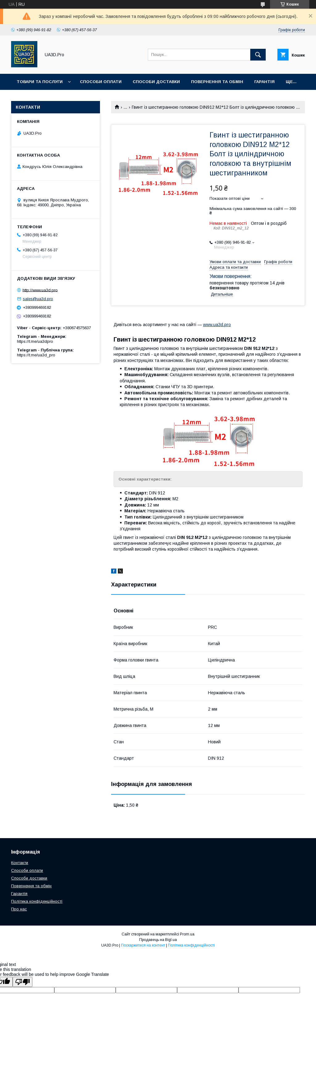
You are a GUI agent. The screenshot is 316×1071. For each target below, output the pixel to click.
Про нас (19, 909)
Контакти (19, 862)
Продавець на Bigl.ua (158, 940)
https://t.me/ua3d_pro (36, 355)
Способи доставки (156, 81)
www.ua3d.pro (217, 324)
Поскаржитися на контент (143, 945)
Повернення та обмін (217, 81)
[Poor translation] (22, 982)
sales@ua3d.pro (38, 298)
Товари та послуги (40, 81)
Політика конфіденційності (36, 901)
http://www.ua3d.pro (40, 290)
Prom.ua (187, 934)
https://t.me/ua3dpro (35, 341)
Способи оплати (101, 81)
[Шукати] (258, 55)
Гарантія (264, 81)
